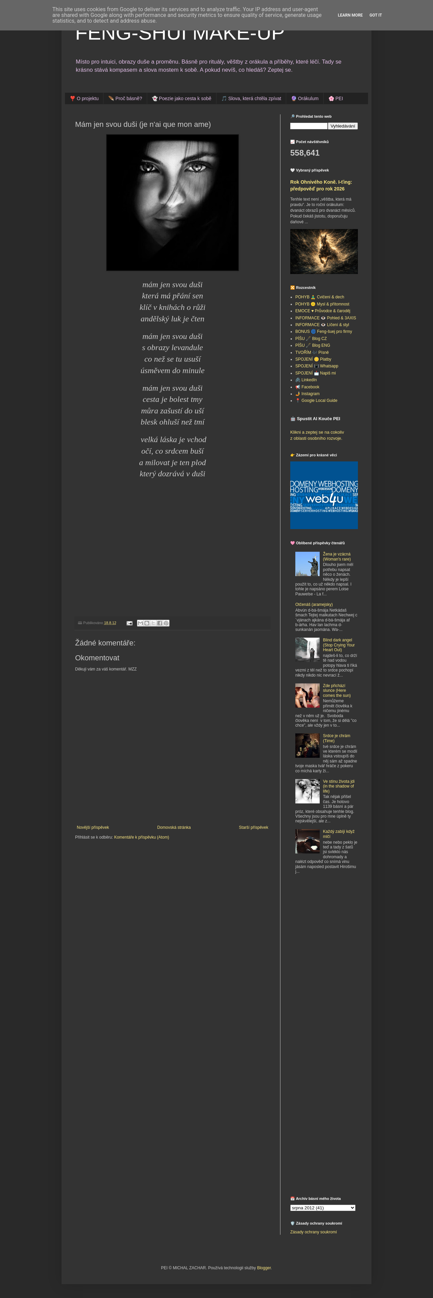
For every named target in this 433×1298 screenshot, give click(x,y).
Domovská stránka (174, 827)
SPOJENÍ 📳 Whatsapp (316, 366)
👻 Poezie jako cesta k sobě (181, 98)
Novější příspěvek (93, 827)
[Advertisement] (332, 929)
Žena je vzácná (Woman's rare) (337, 556)
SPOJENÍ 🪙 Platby (313, 359)
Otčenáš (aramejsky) (314, 604)
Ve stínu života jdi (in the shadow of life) (339, 786)
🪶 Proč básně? (125, 98)
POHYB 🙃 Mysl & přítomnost (322, 304)
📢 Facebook (307, 387)
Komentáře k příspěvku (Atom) (141, 837)
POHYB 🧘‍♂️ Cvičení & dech (319, 297)
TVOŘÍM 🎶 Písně (312, 352)
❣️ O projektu (84, 98)
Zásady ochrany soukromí (313, 1232)
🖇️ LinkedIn (306, 380)
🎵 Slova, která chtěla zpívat (251, 98)
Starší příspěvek (253, 827)
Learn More (350, 15)
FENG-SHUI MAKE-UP (180, 32)
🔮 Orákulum (305, 98)
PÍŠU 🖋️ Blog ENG (312, 345)
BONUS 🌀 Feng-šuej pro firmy (323, 331)
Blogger (264, 1268)
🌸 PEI (335, 98)
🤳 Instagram (307, 393)
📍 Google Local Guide (316, 400)
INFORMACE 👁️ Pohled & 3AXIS (325, 318)
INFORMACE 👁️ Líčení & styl (322, 324)
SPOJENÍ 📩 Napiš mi (315, 373)
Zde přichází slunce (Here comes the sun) (337, 690)
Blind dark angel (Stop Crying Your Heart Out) (339, 645)
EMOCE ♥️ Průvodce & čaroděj (322, 311)
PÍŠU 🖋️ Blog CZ (311, 338)
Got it (375, 15)
